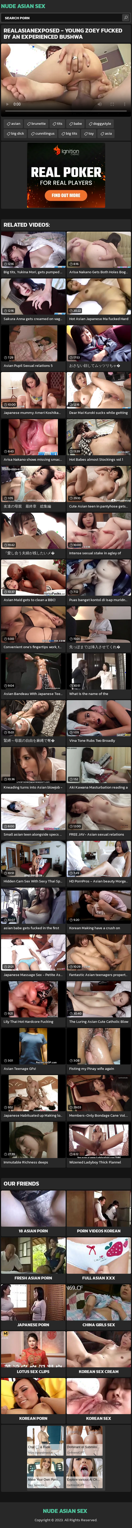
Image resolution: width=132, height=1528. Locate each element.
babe (78, 123)
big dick (17, 133)
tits (59, 123)
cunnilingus (45, 133)
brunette (39, 123)
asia (108, 133)
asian (15, 123)
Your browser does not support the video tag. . (66, 80)
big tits (71, 133)
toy (91, 133)
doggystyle (102, 123)
